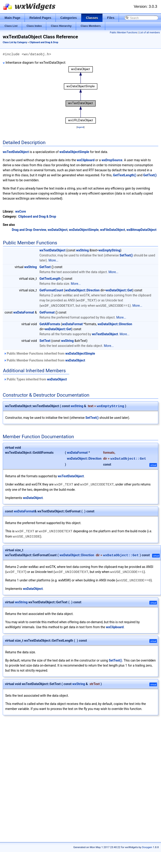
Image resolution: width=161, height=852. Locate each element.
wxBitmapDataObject (141, 230)
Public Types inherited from (35, 379)
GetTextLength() (124, 175)
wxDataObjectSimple (74, 152)
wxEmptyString (109, 250)
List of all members (149, 32)
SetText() (126, 255)
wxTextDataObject (16, 152)
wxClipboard (86, 160)
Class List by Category (15, 42)
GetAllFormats (49, 323)
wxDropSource (112, 160)
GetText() (150, 175)
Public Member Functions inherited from (49, 353)
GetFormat (47, 312)
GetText (45, 267)
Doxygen (147, 847)
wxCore (20, 211)
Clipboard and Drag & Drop (43, 42)
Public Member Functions (123, 32)
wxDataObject (57, 230)
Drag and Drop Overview (29, 230)
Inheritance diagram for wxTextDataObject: (34, 62)
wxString (82, 250)
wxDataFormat (23, 312)
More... (53, 260)
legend (80, 127)
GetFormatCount (51, 290)
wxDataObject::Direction (82, 290)
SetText (44, 340)
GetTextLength (50, 278)
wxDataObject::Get (119, 290)
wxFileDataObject (112, 230)
